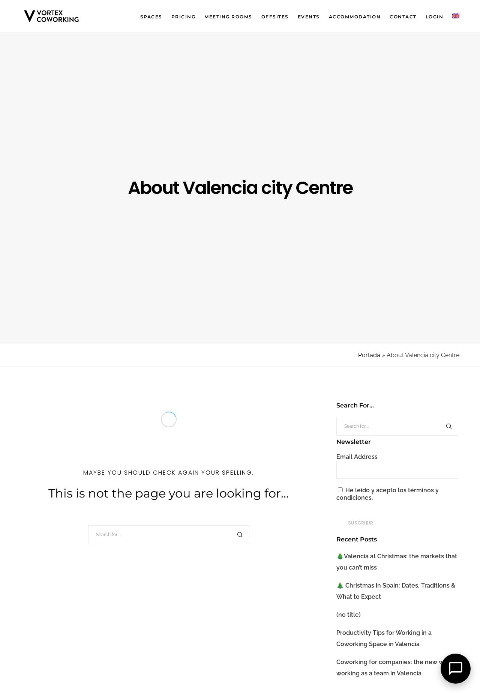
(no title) (348, 614)
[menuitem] (451, 16)
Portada (369, 355)
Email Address (357, 456)
